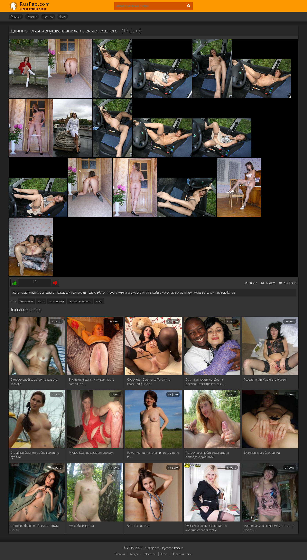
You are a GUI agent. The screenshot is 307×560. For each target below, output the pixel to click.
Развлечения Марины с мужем (265, 379)
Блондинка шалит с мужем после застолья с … (91, 381)
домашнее (26, 301)
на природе (56, 301)
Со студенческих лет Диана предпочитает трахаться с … (205, 381)
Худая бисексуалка (81, 526)
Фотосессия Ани (138, 526)
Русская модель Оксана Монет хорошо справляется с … (206, 528)
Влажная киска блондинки (262, 452)
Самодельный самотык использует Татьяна (34, 381)
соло (99, 301)
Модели (32, 16)
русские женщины (80, 301)
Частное (48, 16)
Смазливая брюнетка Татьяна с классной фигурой (148, 381)
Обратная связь (182, 554)
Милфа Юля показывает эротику (91, 452)
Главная (16, 16)
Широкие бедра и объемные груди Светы (35, 528)
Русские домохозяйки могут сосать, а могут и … (269, 528)
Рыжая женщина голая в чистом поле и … (153, 455)
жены (41, 301)
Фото (62, 16)
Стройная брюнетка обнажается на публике (35, 455)
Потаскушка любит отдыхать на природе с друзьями (207, 455)
